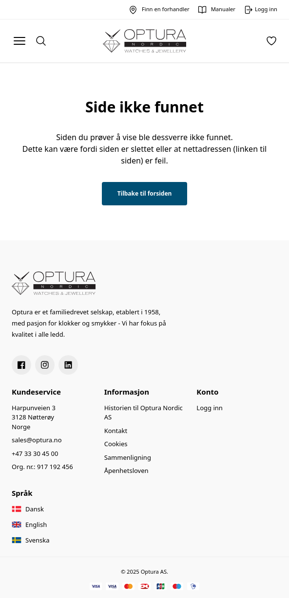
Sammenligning (127, 457)
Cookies (116, 443)
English (36, 524)
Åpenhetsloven (126, 470)
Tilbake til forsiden (144, 193)
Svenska (37, 540)
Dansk (34, 509)
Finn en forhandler (166, 9)
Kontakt (116, 430)
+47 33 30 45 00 (35, 453)
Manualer (223, 9)
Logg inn (209, 407)
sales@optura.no (37, 439)
